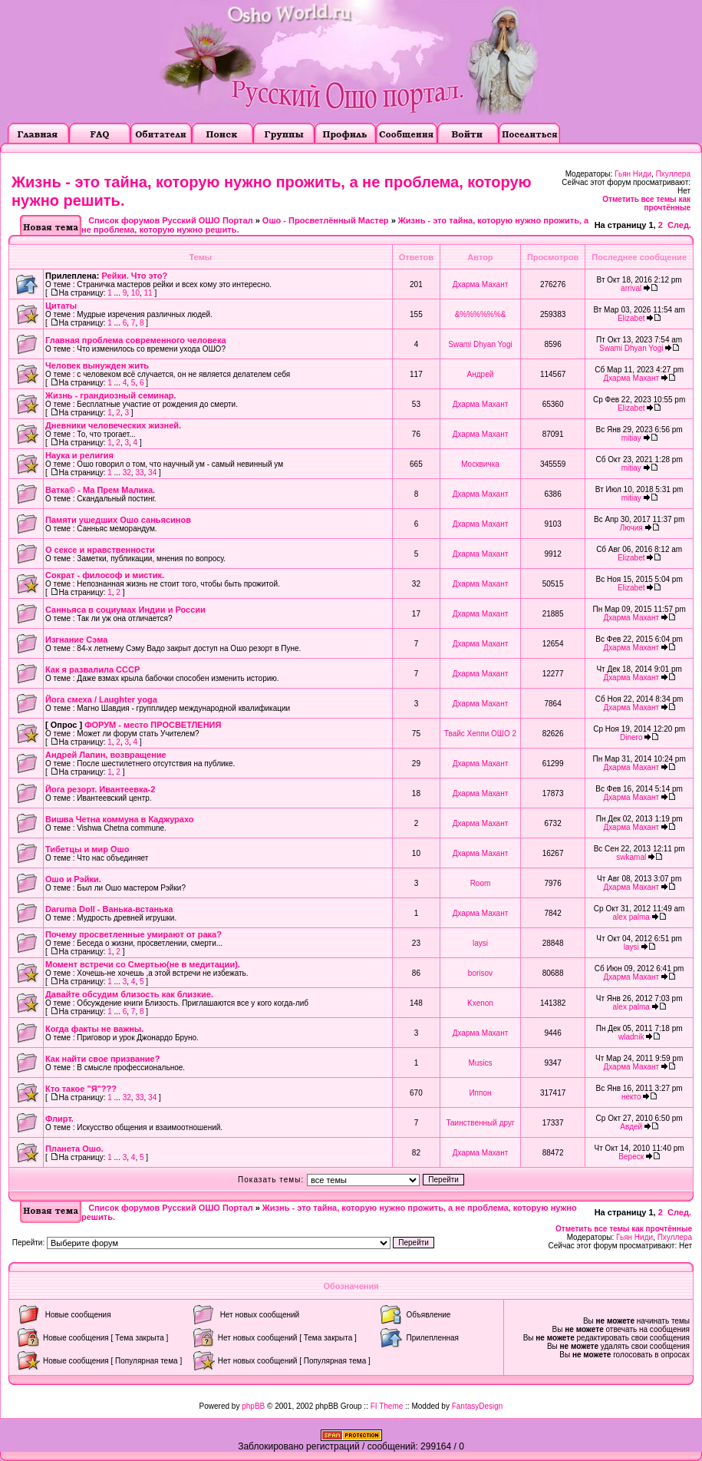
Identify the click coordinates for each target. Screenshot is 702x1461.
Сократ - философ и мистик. (104, 575)
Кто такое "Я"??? (81, 1088)
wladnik (631, 1037)
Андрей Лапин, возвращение (105, 754)
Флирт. (59, 1118)
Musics (480, 1063)
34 (152, 472)
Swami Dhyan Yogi (480, 344)
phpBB (253, 1406)
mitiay (631, 438)
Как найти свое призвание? (102, 1058)
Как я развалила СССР (92, 669)
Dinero (631, 737)
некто (631, 1096)
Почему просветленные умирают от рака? (133, 934)
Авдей (631, 1126)
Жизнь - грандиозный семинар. (110, 395)
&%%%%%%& (480, 314)
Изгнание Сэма (76, 639)
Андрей (480, 374)
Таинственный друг (480, 1123)
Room (480, 883)
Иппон (480, 1093)
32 (127, 472)
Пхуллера (673, 174)
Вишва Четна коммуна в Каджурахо (119, 819)
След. (679, 225)
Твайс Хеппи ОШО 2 (480, 733)
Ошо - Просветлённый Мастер (325, 220)
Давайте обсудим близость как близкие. (129, 994)
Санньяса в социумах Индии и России (125, 609)
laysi (480, 943)
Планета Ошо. (74, 1148)
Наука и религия (79, 455)
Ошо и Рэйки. (73, 879)
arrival (631, 288)
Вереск (631, 1156)
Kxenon (480, 1003)
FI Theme (387, 1406)
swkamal (631, 857)
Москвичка (480, 464)
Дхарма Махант (481, 284)
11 (148, 293)
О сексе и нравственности (100, 549)
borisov (480, 973)
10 (135, 293)
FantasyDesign (477, 1406)
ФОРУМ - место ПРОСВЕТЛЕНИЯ (152, 724)
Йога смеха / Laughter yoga (101, 699)
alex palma (631, 917)
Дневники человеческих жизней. (113, 425)
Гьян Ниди (633, 174)
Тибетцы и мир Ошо (87, 849)
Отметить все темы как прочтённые (646, 203)
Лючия (631, 528)
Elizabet (631, 318)
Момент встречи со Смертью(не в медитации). (142, 964)
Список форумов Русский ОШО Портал (170, 220)
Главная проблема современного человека (135, 340)
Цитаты (61, 305)
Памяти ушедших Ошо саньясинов (118, 519)
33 (139, 472)
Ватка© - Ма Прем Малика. (100, 489)
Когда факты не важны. (94, 1028)
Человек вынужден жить (97, 365)
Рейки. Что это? (134, 275)
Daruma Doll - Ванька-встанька (109, 909)
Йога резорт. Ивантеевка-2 (100, 789)
